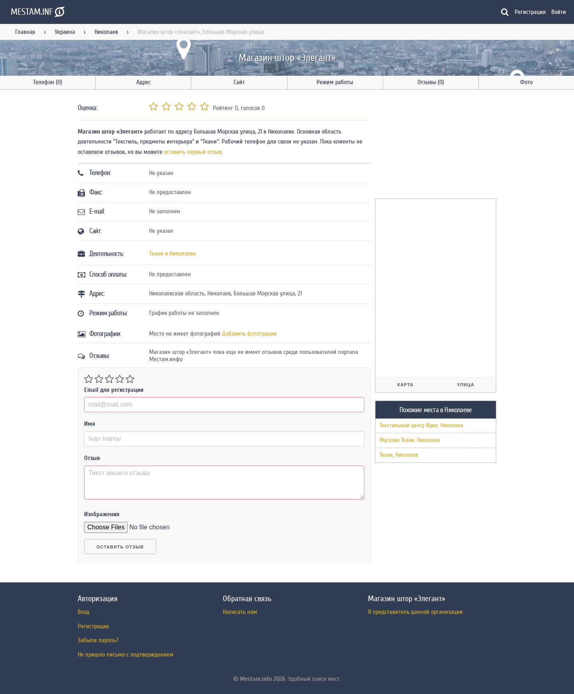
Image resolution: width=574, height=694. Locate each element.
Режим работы (334, 82)
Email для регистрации (114, 389)
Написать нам (240, 611)
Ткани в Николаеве (172, 253)
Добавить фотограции (249, 333)
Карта (405, 384)
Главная (25, 31)
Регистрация (530, 12)
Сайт (239, 82)
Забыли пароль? (98, 640)
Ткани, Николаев (398, 455)
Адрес (143, 82)
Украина (65, 31)
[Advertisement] (435, 145)
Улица (465, 384)
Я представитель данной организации (415, 611)
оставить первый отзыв (193, 151)
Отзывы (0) (430, 82)
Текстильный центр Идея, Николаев (421, 425)
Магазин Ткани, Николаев (409, 440)
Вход (83, 611)
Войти (558, 12)
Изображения (102, 514)
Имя (89, 423)
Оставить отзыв (120, 547)
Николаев (106, 31)
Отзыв (92, 458)
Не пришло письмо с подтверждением (125, 654)
